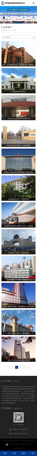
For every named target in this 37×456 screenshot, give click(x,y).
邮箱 (23, 453)
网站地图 (28, 444)
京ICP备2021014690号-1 (28, 440)
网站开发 (16, 448)
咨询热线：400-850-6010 (18, 429)
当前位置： (4, 30)
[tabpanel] (18, 15)
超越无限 (21, 448)
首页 (8, 30)
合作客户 (14, 30)
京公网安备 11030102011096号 (15, 444)
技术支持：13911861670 (18, 433)
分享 (32, 453)
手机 (14, 453)
